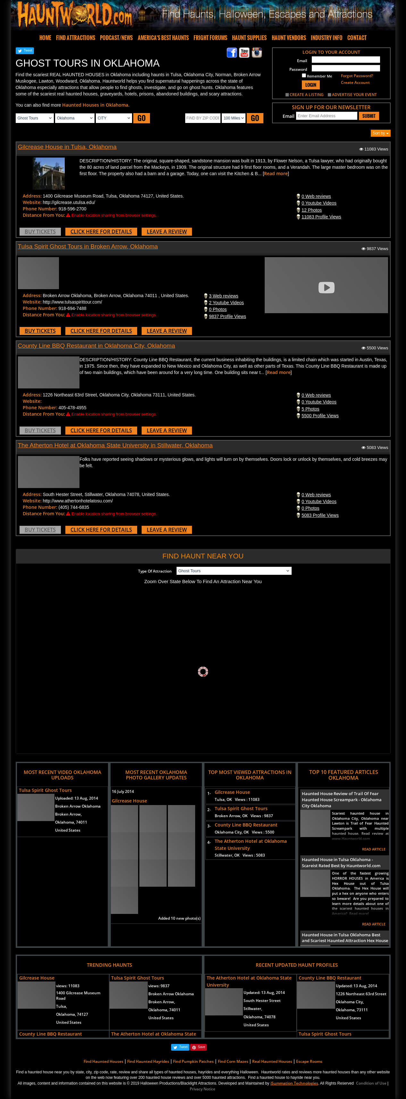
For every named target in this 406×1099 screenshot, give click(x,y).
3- (207, 826)
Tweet (28, 50)
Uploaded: (76, 798)
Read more (276, 173)
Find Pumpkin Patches (193, 1061)
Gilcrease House (129, 801)
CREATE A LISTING (307, 94)
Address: (32, 196)
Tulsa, (61, 1006)
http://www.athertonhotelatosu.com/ (78, 500)
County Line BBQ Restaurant (246, 825)
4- (207, 842)
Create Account (355, 82)
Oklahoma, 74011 (71, 822)
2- (207, 809)
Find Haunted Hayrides (148, 1061)
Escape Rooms (309, 1061)
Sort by (380, 133)
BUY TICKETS (40, 231)
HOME (45, 38)
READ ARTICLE (373, 849)
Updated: (264, 992)
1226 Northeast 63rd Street (361, 994)
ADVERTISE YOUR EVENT (354, 94)
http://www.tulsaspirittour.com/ (72, 302)
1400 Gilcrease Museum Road (78, 995)
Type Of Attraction (155, 571)
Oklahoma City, (350, 1002)
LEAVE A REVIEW (167, 231)
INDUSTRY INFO (327, 38)
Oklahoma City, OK (244, 832)
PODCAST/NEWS (116, 38)
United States (67, 830)
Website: (32, 202)
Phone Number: (40, 209)
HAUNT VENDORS (289, 38)
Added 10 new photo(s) (179, 918)
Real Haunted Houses (272, 1061)
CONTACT (357, 38)
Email (302, 60)
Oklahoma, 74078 (260, 1017)
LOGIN (310, 84)
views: (67, 986)
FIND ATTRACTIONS (75, 38)
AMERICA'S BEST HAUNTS (163, 38)
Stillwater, (253, 1008)
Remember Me (317, 75)
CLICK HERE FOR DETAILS (101, 231)
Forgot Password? (357, 75)
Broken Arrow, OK (244, 815)
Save (201, 1047)
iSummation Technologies (294, 1083)
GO (141, 118)
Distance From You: (44, 215)
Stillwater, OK (240, 855)
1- (207, 793)
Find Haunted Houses (103, 1061)
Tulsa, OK (237, 799)
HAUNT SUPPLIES (249, 38)
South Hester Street (262, 1000)
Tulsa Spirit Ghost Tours (45, 790)
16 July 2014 (123, 791)
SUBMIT (369, 116)
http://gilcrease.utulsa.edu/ (69, 202)
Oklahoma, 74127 (72, 1014)
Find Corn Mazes (233, 1061)
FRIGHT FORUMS (210, 38)
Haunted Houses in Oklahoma (95, 105)
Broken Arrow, (68, 814)
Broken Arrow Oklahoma (78, 806)
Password (298, 69)
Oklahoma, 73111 (352, 1010)
